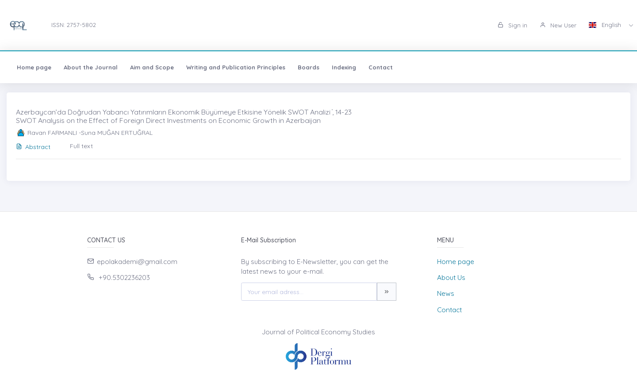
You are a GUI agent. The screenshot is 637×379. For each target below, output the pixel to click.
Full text (81, 146)
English (606, 24)
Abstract (33, 147)
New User (558, 25)
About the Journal (91, 67)
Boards (308, 67)
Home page (34, 67)
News (445, 293)
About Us (451, 277)
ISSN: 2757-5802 (73, 24)
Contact (380, 67)
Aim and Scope (152, 67)
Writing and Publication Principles (235, 67)
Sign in (512, 25)
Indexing (344, 67)
